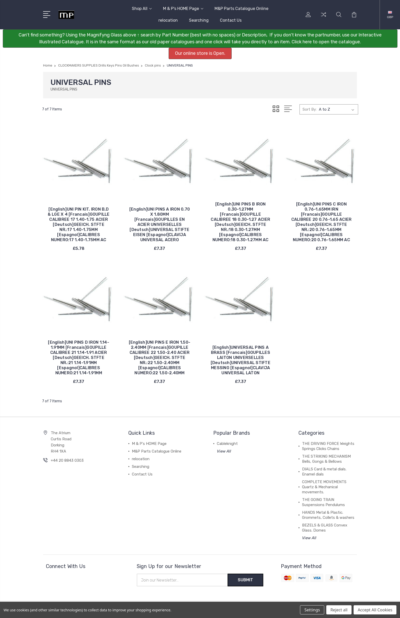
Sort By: (310, 109)
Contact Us (231, 20)
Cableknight (227, 443)
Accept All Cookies (375, 610)
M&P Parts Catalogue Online (241, 8)
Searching (199, 20)
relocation (168, 20)
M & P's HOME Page (183, 8)
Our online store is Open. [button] (200, 53)
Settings (312, 610)
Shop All (142, 8)
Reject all (338, 610)
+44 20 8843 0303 (67, 460)
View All (224, 451)
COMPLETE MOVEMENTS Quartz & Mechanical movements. (324, 487)
